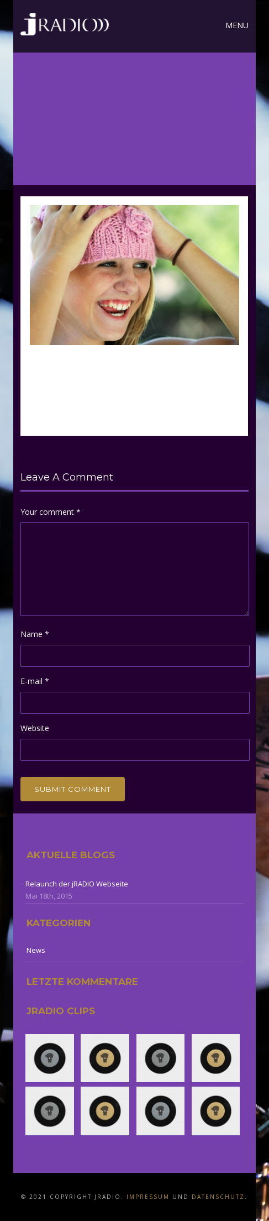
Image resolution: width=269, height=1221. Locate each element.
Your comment (50, 512)
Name (34, 634)
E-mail (34, 681)
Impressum (148, 1197)
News (36, 950)
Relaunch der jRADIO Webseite (76, 884)
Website (34, 728)
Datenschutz (218, 1197)
